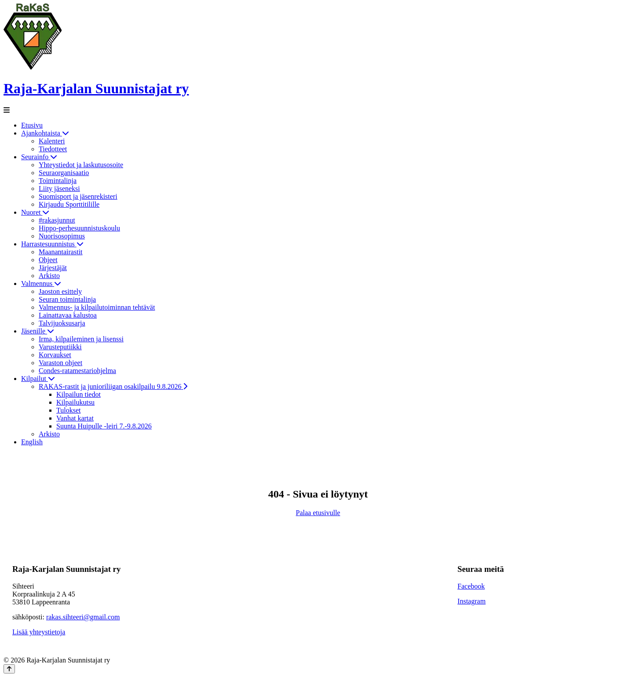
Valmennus (41, 283)
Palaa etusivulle (318, 512)
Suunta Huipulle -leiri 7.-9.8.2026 (104, 426)
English (32, 442)
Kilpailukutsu (75, 402)
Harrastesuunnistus (52, 244)
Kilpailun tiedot (78, 394)
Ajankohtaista (45, 133)
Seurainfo (39, 157)
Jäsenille (37, 331)
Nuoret (35, 212)
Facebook (471, 586)
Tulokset (68, 410)
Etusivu (32, 125)
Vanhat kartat (75, 418)
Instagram (471, 601)
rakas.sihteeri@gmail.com (83, 617)
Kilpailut (38, 378)
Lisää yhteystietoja (38, 632)
